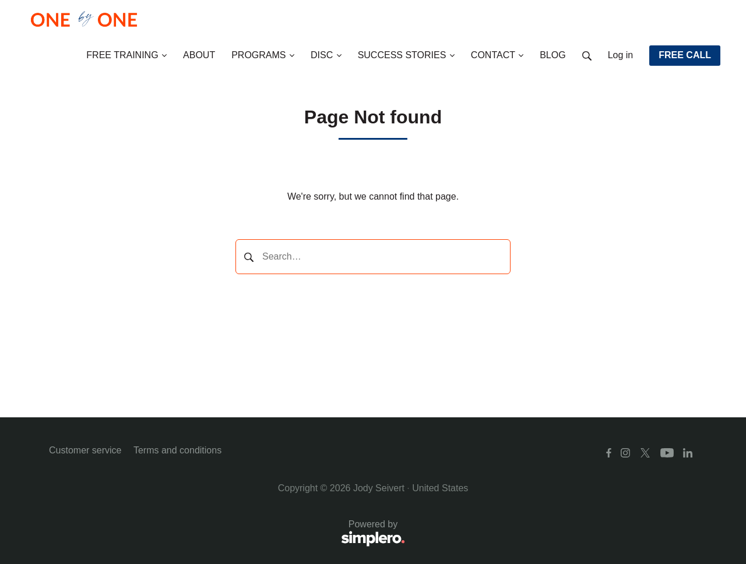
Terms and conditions (177, 450)
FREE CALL (685, 55)
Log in (621, 55)
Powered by (227, 534)
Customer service (85, 450)
